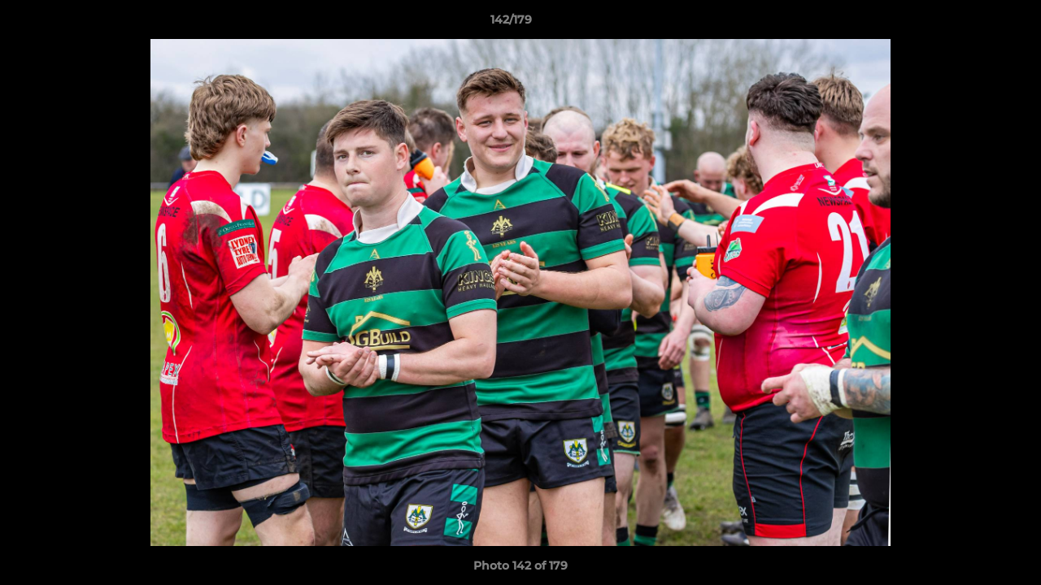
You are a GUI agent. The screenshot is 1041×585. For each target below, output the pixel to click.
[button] (972, 23)
